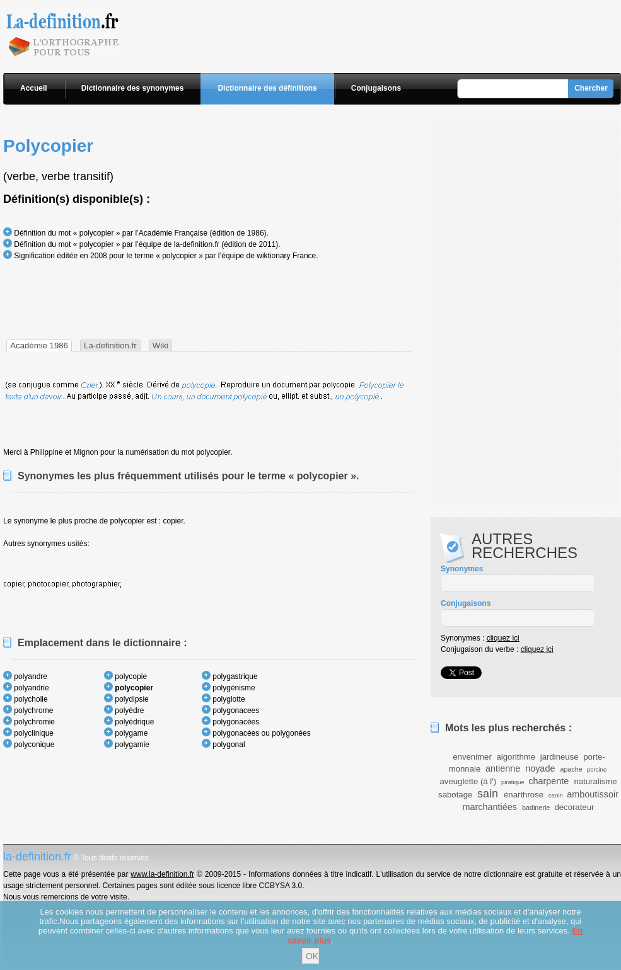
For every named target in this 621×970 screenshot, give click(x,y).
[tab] (39, 345)
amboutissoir (592, 794)
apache (571, 769)
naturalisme (595, 781)
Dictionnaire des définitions (267, 88)
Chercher (591, 88)
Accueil (33, 88)
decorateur (574, 807)
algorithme (516, 757)
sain (487, 793)
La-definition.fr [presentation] (110, 345)
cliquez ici (503, 638)
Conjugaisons (376, 88)
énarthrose (523, 794)
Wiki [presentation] (160, 345)
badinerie (536, 807)
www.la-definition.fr (162, 874)
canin (555, 795)
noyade (540, 768)
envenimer (472, 757)
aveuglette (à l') (467, 781)
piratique (513, 782)
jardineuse (559, 757)
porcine (596, 769)
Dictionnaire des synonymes (132, 88)
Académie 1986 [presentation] (39, 345)
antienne (502, 768)
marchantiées (490, 807)
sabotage (455, 794)
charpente (548, 781)
